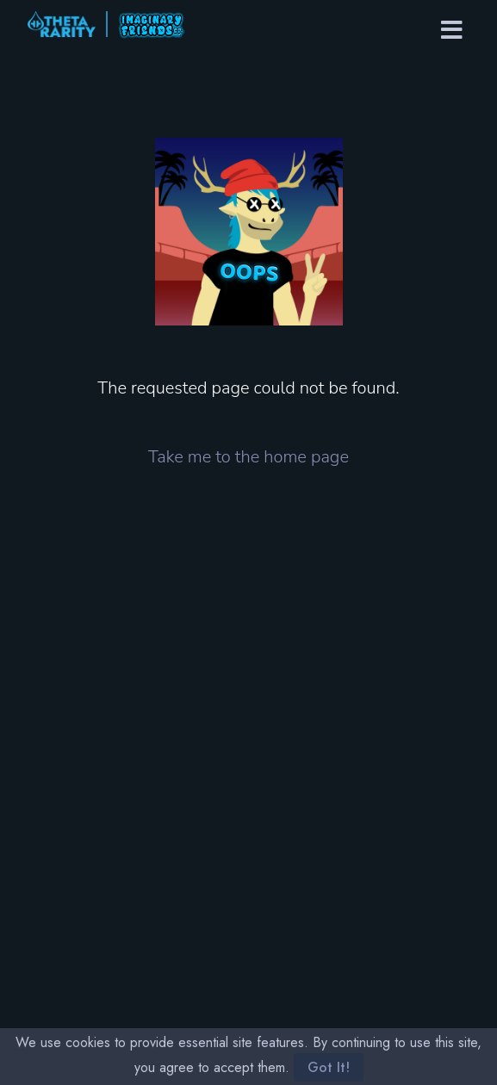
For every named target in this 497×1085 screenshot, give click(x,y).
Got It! (329, 1067)
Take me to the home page (248, 456)
